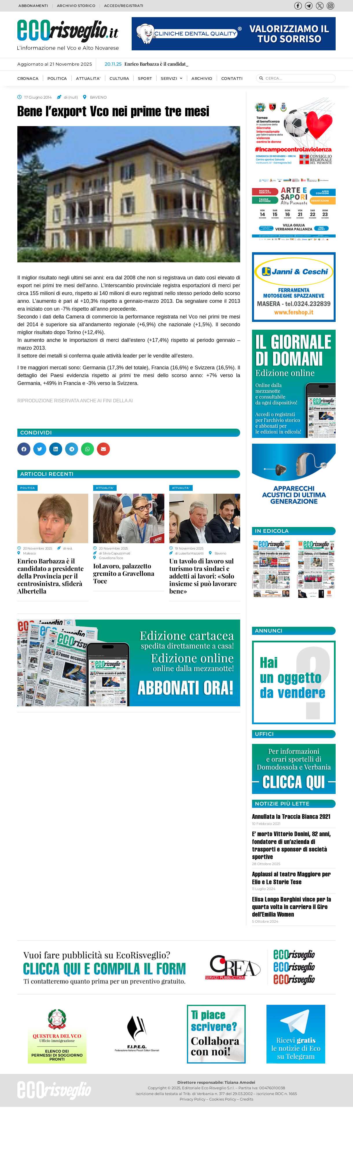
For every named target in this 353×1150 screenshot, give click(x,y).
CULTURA (119, 78)
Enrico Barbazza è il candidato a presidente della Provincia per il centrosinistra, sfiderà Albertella (50, 575)
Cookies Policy (222, 1099)
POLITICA (57, 78)
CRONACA (27, 78)
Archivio (202, 78)
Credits (246, 1099)
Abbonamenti (33, 5)
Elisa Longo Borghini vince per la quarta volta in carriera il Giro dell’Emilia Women (291, 908)
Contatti (232, 78)
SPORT (145, 78)
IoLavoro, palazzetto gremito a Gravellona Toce (123, 573)
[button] (23, 449)
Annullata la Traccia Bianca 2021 (291, 817)
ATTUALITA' (105, 487)
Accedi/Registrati (124, 5)
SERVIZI (172, 78)
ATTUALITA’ (88, 78)
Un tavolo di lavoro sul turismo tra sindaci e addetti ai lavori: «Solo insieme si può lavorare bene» (203, 575)
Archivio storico (76, 5)
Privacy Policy (192, 1099)
